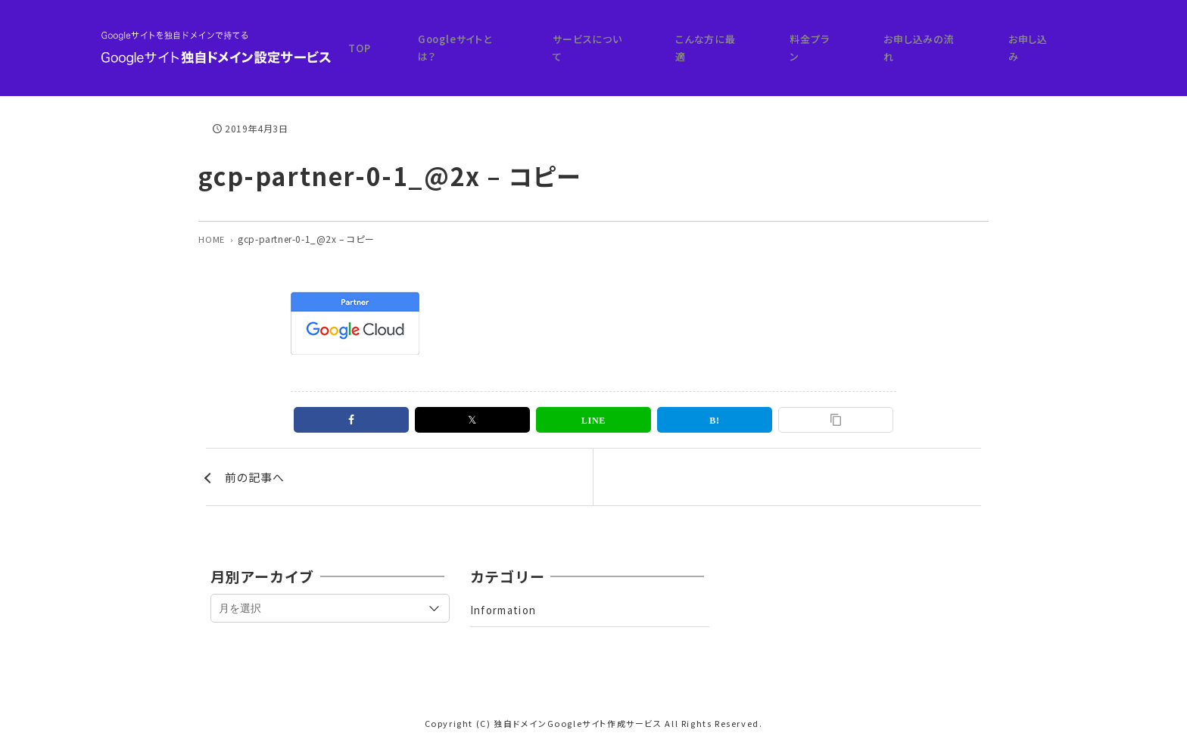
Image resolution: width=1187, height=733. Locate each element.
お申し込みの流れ (963, 39)
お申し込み (1050, 39)
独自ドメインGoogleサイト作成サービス (578, 710)
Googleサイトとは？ (593, 39)
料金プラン (877, 39)
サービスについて (699, 39)
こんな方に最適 (795, 39)
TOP (515, 39)
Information (507, 597)
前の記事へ (256, 462)
